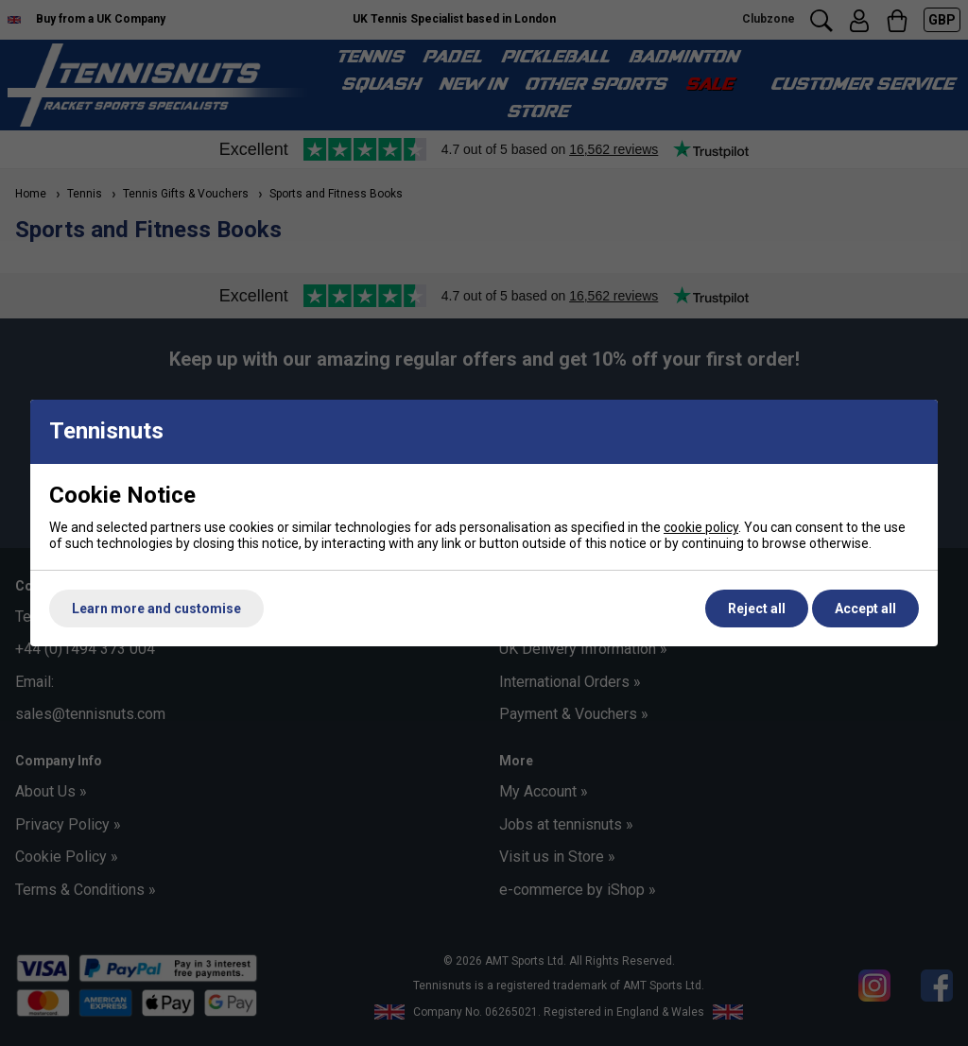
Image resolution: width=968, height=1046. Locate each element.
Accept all (865, 608)
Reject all (757, 608)
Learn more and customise (156, 608)
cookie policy (701, 527)
